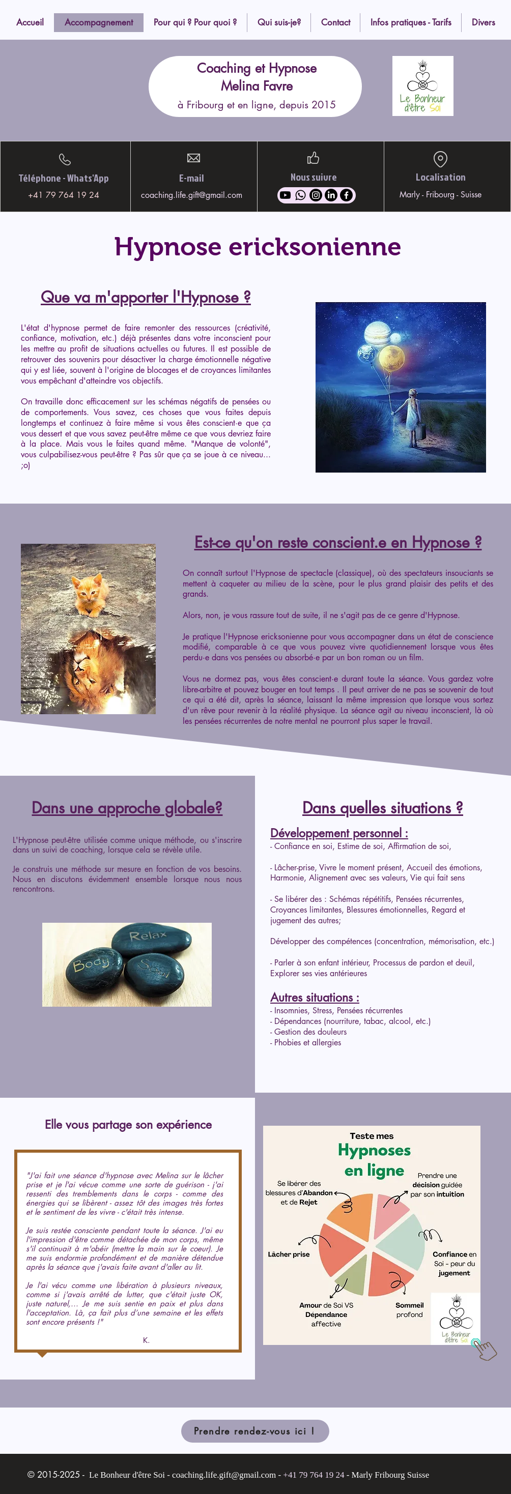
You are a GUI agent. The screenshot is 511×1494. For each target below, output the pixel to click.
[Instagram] (315, 195)
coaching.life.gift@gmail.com (191, 195)
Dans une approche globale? (127, 808)
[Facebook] (346, 195)
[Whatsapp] (300, 195)
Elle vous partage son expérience (128, 1124)
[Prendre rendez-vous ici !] (255, 1431)
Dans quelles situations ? (382, 808)
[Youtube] (285, 195)
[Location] (440, 159)
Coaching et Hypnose (257, 68)
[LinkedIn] (331, 195)
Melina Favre (257, 86)
